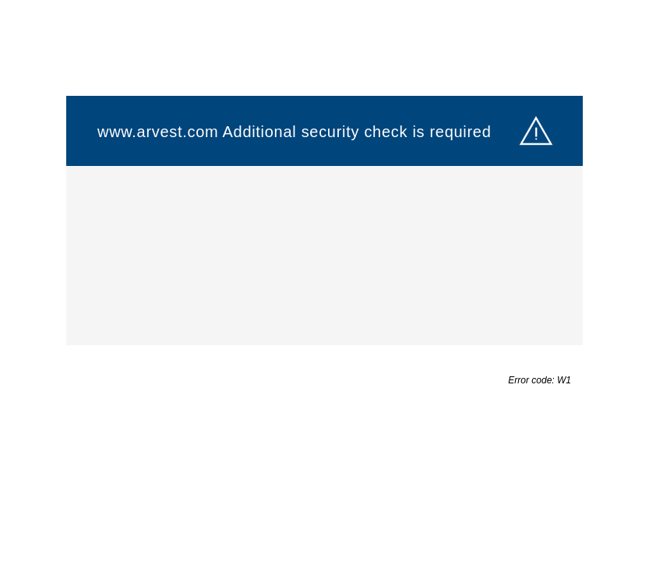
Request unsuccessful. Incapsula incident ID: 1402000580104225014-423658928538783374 (324, 280)
